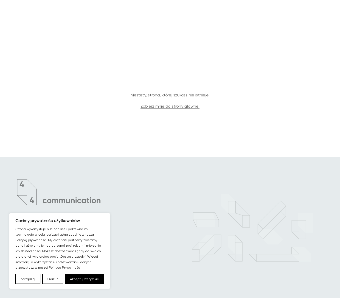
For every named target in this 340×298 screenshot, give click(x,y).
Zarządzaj (27, 279)
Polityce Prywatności (65, 267)
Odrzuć (52, 279)
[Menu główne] (314, 20)
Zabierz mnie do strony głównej (170, 110)
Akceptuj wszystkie (84, 279)
